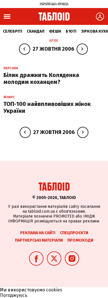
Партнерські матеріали (39, 240)
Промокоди (80, 240)
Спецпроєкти (74, 232)
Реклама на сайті (37, 232)
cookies (54, 290)
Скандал (35, 31)
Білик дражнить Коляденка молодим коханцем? (41, 78)
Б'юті (71, 31)
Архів (53, 41)
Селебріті (12, 31)
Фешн (55, 31)
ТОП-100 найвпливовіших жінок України (47, 107)
